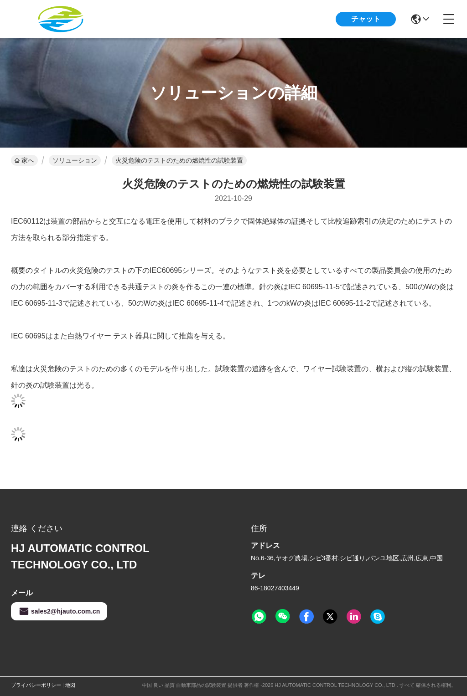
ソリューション (74, 160)
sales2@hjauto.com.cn (59, 611)
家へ (24, 160)
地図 (70, 685)
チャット (365, 19)
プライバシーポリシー (36, 685)
